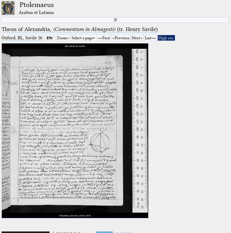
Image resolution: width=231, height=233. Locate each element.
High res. (166, 38)
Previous (122, 38)
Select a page (82, 38)
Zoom (62, 38)
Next (136, 38)
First (106, 38)
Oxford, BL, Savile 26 (22, 38)
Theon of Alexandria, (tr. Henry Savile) (80, 29)
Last (148, 38)
